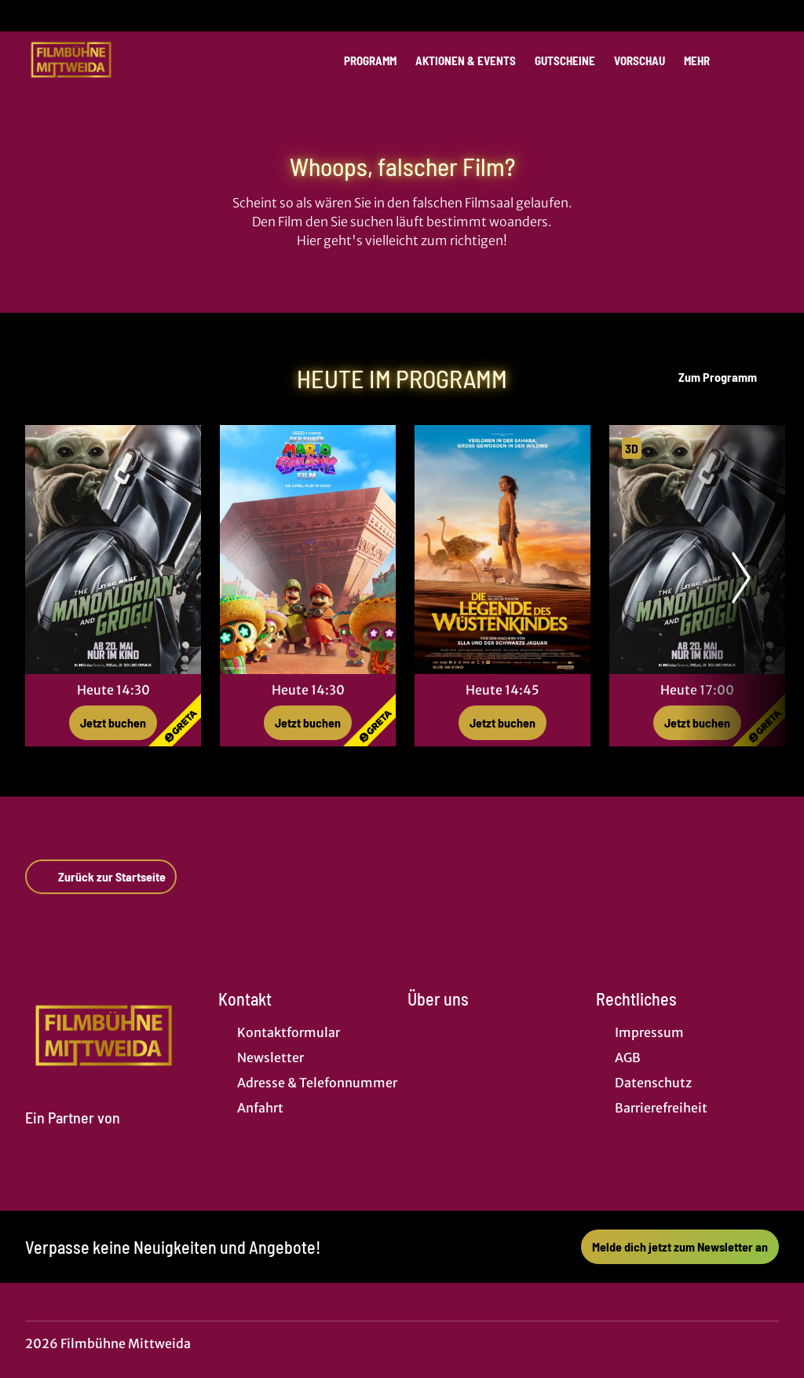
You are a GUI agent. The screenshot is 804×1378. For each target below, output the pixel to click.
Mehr (706, 60)
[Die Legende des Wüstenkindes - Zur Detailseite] (502, 549)
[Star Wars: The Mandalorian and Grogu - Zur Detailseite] (113, 549)
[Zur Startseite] (135, 59)
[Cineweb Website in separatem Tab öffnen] (72, 1136)
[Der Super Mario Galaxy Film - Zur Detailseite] (308, 549)
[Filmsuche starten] (763, 59)
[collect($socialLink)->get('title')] (28, 15)
